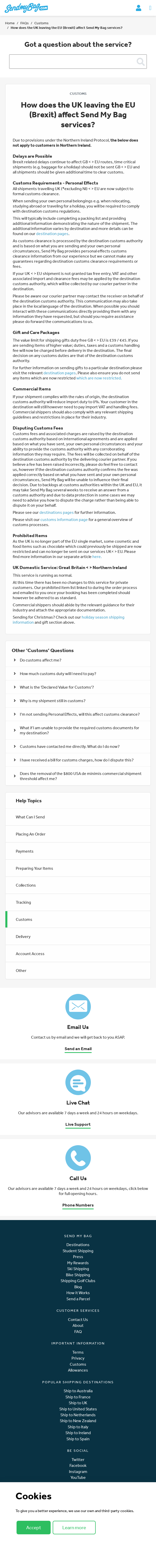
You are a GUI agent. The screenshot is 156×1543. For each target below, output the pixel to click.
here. (97, 556)
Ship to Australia (78, 1390)
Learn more (74, 1527)
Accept (33, 1527)
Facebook (78, 1465)
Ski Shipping (78, 1268)
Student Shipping (78, 1250)
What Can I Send (30, 816)
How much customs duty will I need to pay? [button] (55, 673)
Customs (41, 23)
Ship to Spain (78, 1438)
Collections (26, 885)
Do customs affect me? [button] (37, 660)
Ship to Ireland (78, 1432)
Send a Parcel (78, 1298)
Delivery (23, 936)
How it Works (78, 1292)
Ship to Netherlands (78, 1414)
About (78, 1325)
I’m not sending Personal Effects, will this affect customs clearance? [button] (77, 714)
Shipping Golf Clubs (78, 1280)
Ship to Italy (78, 1426)
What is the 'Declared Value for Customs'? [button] (54, 687)
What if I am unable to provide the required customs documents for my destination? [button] (76, 730)
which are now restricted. (99, 377)
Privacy (78, 1358)
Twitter (78, 1459)
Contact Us (78, 1319)
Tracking (23, 902)
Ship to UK (78, 1402)
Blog (78, 1286)
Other (21, 970)
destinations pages (56, 512)
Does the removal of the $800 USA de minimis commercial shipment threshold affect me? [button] (77, 776)
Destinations (78, 1244)
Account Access (30, 953)
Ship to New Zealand (78, 1420)
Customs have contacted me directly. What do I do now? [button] (67, 746)
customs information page (64, 519)
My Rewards (78, 1262)
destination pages (52, 233)
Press (78, 1256)
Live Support (78, 1124)
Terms (78, 1352)
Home (10, 23)
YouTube (78, 1477)
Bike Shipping (78, 1274)
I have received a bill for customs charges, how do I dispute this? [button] (74, 759)
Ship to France (78, 1397)
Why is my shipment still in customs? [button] (50, 700)
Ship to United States (78, 1409)
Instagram (78, 1471)
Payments (25, 851)
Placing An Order (31, 834)
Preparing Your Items (34, 868)
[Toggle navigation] (150, 7)
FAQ (78, 1331)
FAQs (24, 23)
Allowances (78, 1370)
